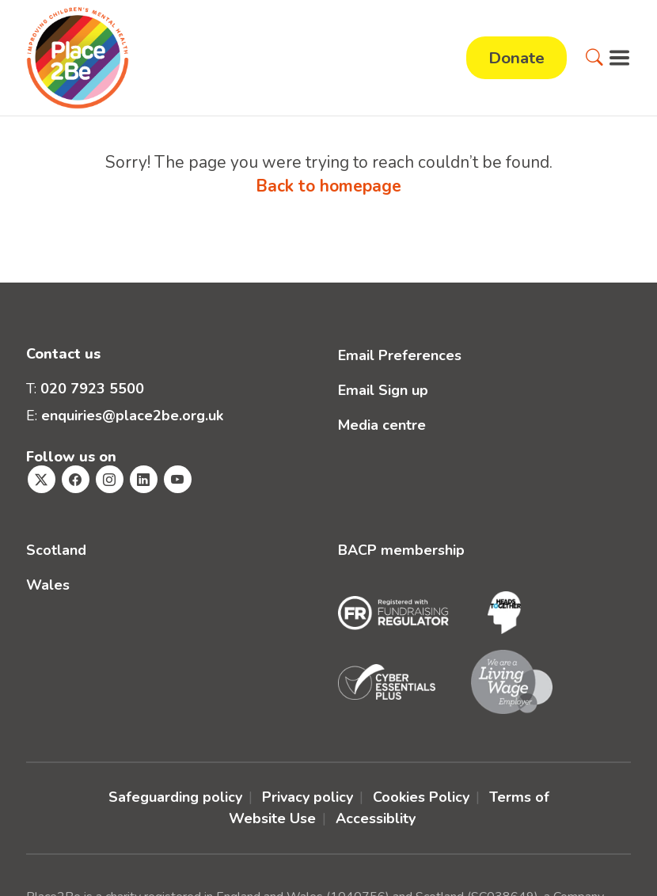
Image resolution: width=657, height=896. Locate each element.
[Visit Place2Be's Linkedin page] (144, 479)
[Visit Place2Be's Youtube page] (178, 479)
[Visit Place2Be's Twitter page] (41, 479)
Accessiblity (376, 818)
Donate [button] (516, 58)
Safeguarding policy (175, 797)
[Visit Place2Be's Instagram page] (109, 479)
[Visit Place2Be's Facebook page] (75, 479)
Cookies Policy (421, 797)
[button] (594, 58)
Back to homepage (328, 186)
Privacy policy (307, 797)
